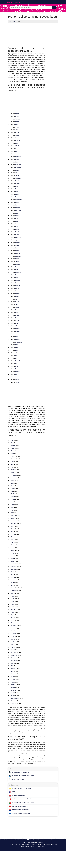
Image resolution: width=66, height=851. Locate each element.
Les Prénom (12, 21)
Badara (17, 331)
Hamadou (18, 272)
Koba (16, 162)
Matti (16, 151)
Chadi (17, 216)
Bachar (17, 234)
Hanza (17, 312)
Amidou (17, 334)
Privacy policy (41, 846)
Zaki (16, 130)
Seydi (17, 382)
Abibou (17, 132)
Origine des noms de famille (33, 844)
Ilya (16, 358)
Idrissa (17, 202)
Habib (17, 189)
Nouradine (18, 361)
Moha (17, 288)
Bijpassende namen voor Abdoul (21, 809)
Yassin (17, 379)
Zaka (16, 350)
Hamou (17, 371)
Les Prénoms (46, 844)
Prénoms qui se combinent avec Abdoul (23, 775)
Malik (16, 143)
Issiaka (17, 170)
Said (16, 148)
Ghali (16, 326)
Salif (16, 377)
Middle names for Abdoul (19, 792)
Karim (17, 296)
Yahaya (17, 119)
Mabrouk (17, 264)
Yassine (17, 283)
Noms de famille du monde (16, 844)
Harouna (17, 253)
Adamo (17, 135)
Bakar (17, 310)
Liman (17, 318)
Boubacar (18, 256)
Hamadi (17, 339)
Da (16, 205)
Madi (16, 363)
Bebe (16, 248)
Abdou (17, 307)
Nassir (17, 259)
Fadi (16, 347)
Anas (16, 173)
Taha (16, 304)
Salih (16, 299)
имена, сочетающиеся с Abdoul (21, 813)
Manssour (18, 164)
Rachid (17, 232)
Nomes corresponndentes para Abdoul (23, 802)
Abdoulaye (18, 178)
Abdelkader (18, 199)
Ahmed (17, 116)
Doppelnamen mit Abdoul (19, 795)
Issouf (17, 250)
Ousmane (18, 237)
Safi (16, 186)
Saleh (17, 320)
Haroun (17, 140)
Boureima (18, 156)
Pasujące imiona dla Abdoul (20, 806)
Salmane (17, 207)
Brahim (17, 315)
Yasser (17, 175)
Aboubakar (18, 183)
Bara (16, 197)
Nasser (17, 267)
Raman (17, 328)
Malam (17, 302)
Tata (16, 369)
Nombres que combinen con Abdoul (22, 788)
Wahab (17, 127)
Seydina (17, 181)
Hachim (17, 242)
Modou (17, 229)
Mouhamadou (19, 342)
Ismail (17, 194)
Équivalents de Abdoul (17, 779)
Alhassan (18, 353)
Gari (16, 336)
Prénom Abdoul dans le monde (20, 772)
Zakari (17, 224)
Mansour (17, 275)
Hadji (16, 277)
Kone (16, 221)
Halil (16, 191)
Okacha (17, 146)
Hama (17, 291)
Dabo (16, 124)
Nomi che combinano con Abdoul (21, 799)
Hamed (17, 293)
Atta (16, 218)
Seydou (17, 261)
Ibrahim (17, 280)
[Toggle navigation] (57, 2)
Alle (16, 355)
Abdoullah (18, 167)
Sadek (17, 245)
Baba (16, 344)
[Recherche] (54, 7)
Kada (16, 269)
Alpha (17, 240)
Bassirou (17, 285)
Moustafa (18, 210)
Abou (16, 154)
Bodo (16, 213)
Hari (16, 226)
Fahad (17, 159)
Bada (16, 323)
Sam (16, 366)
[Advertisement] (26, 34)
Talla (16, 138)
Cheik (17, 113)
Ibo (16, 374)
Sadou (17, 121)
